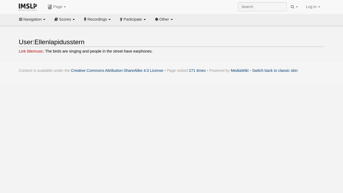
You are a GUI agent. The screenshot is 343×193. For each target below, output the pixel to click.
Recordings (97, 19)
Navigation (32, 19)
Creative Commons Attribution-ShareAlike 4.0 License (117, 70)
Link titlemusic (31, 51)
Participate (133, 19)
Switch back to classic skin (275, 70)
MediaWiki (240, 70)
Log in (313, 7)
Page (56, 7)
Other (164, 19)
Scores (64, 19)
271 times (197, 70)
